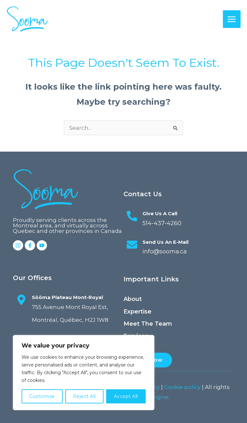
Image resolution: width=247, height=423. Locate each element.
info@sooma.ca (164, 251)
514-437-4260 (160, 223)
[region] (83, 372)
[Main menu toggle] (232, 19)
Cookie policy (182, 387)
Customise (42, 396)
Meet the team (148, 323)
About (133, 299)
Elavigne (156, 397)
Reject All (84, 396)
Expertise (137, 311)
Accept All (126, 396)
